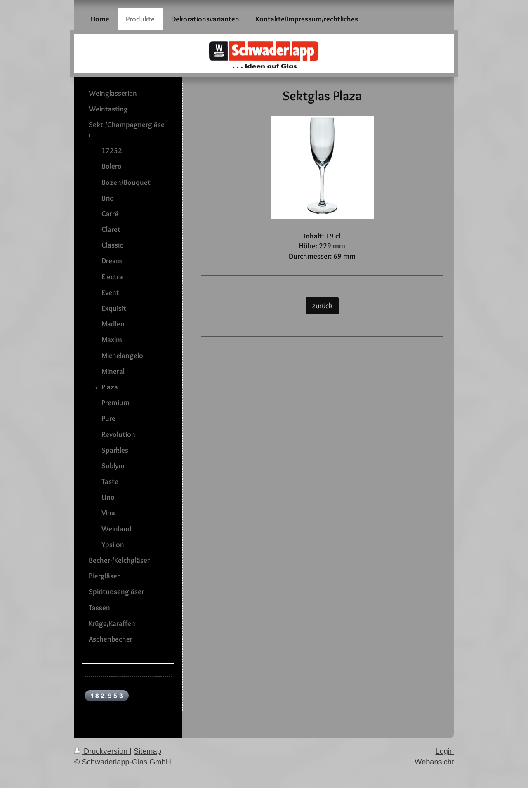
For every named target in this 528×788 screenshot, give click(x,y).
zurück (322, 305)
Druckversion (102, 751)
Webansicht (434, 762)
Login (444, 751)
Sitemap (147, 751)
